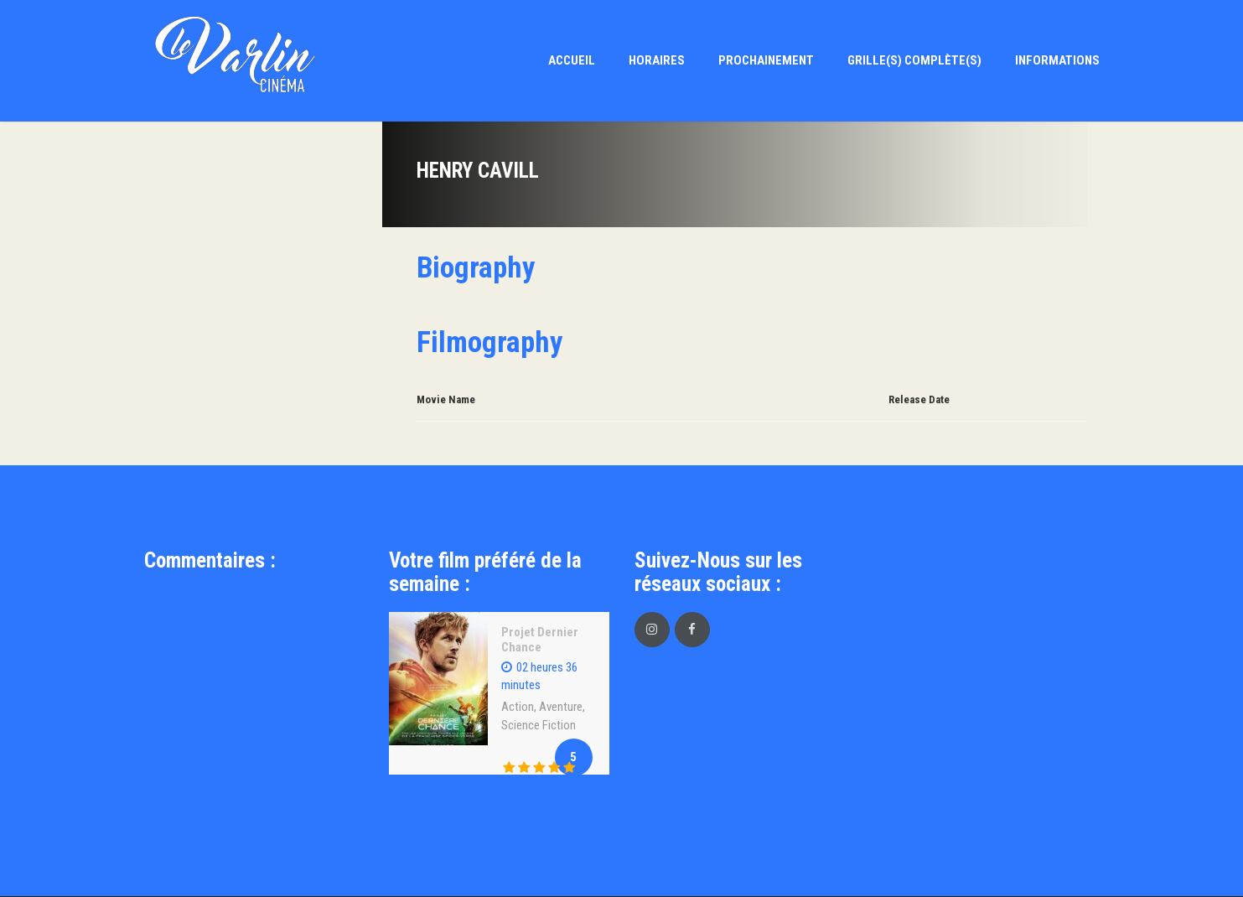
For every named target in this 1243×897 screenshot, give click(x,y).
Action (517, 706)
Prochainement (766, 60)
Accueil (571, 60)
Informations (1057, 60)
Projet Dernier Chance (539, 640)
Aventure (561, 706)
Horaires (657, 60)
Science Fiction (538, 725)
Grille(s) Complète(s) (914, 60)
